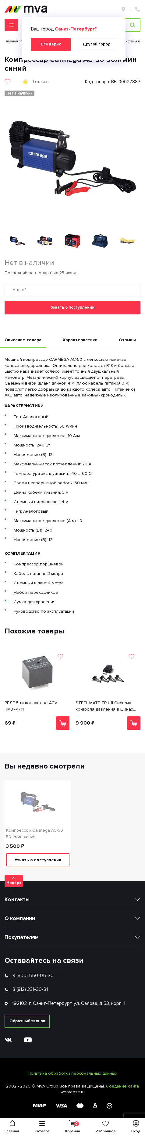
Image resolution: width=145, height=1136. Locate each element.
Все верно (51, 44)
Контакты (17, 899)
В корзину (62, 723)
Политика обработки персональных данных (72, 1073)
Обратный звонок (27, 1021)
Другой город (97, 44)
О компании (20, 918)
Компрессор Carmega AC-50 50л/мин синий (34, 833)
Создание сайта (122, 1086)
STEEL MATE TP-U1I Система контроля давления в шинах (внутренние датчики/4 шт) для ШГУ (106, 706)
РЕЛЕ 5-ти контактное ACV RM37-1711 (31, 706)
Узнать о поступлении (72, 307)
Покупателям (22, 937)
